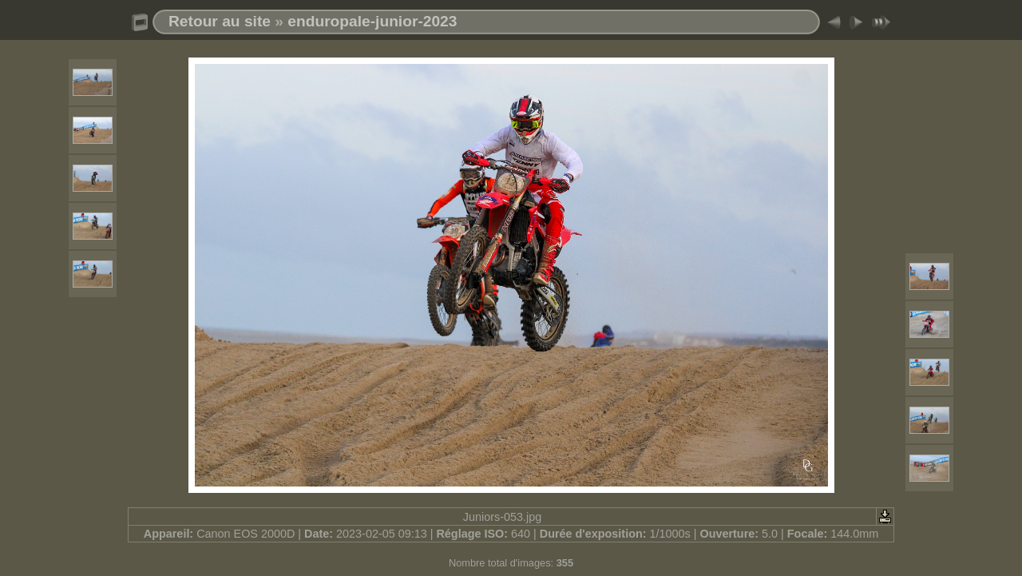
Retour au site (219, 21)
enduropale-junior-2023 (372, 21)
